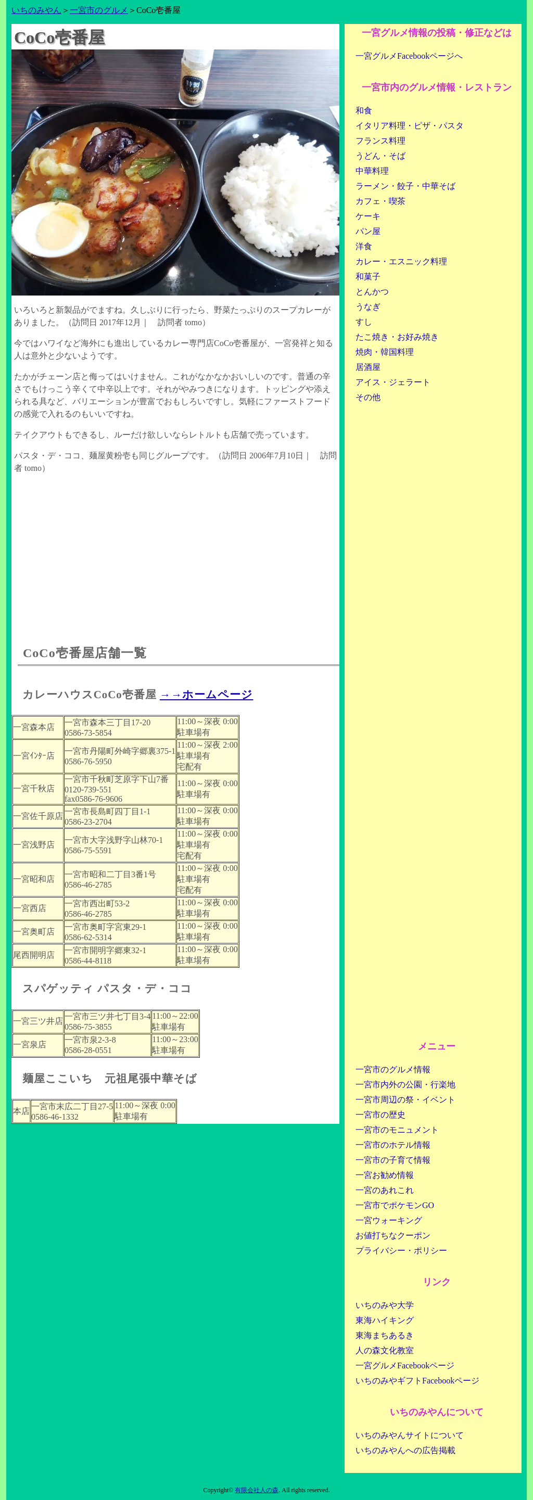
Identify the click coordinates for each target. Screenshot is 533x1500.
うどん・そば (380, 155)
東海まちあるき (385, 1335)
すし (364, 321)
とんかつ (372, 291)
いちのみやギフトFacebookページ (417, 1380)
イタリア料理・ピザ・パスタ (410, 125)
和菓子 (368, 276)
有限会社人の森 (256, 1490)
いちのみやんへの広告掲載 (405, 1450)
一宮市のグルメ (99, 10)
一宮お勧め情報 (385, 1175)
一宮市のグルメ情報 (393, 1069)
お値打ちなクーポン (393, 1235)
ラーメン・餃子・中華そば (405, 186)
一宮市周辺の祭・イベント (405, 1099)
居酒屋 (368, 367)
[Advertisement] (175, 550)
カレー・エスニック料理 (401, 261)
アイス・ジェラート (393, 382)
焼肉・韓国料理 (385, 352)
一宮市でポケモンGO (395, 1205)
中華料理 (372, 170)
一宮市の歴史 (380, 1114)
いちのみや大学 (385, 1305)
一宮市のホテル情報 (393, 1144)
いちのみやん (36, 10)
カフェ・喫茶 (380, 201)
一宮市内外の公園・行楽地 (405, 1084)
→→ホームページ (206, 694)
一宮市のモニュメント (397, 1129)
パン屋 (368, 231)
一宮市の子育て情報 (393, 1160)
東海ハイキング (385, 1320)
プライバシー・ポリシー (401, 1250)
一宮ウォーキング (389, 1220)
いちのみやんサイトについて (410, 1435)
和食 (364, 110)
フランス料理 (380, 140)
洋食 (364, 246)
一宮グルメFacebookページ (405, 1365)
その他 (368, 397)
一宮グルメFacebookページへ (409, 56)
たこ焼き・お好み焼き (397, 336)
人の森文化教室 (385, 1350)
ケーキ (368, 216)
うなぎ (368, 306)
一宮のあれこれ (385, 1190)
